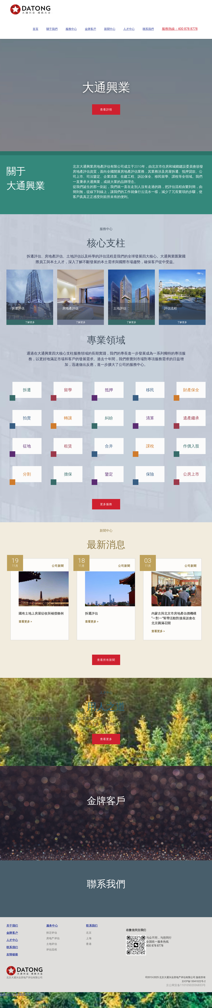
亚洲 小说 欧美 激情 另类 (15, 994)
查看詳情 (106, 109)
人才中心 (129, 28)
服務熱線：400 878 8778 (180, 29)
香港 (88, 943)
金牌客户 (12, 932)
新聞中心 (109, 28)
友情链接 (12, 954)
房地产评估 (53, 938)
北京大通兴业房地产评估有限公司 (24, 977)
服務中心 (71, 28)
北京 (88, 932)
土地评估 (51, 943)
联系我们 (12, 947)
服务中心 (52, 925)
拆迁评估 (51, 932)
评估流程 (51, 949)
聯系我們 (148, 28)
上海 (88, 938)
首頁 (35, 28)
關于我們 (52, 28)
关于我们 (12, 925)
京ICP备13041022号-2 (194, 981)
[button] (35, 29)
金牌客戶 (90, 28)
